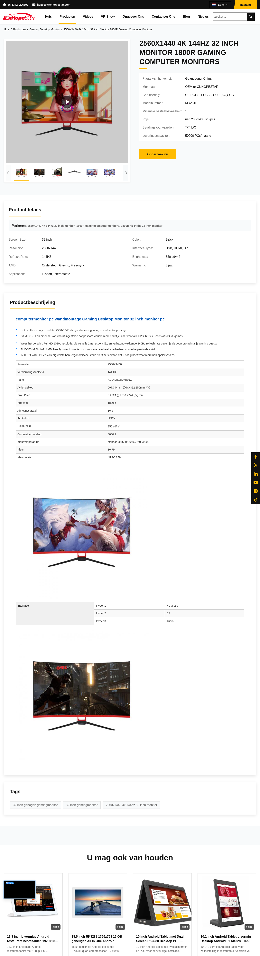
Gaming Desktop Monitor (45, 29)
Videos (88, 16)
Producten (67, 16)
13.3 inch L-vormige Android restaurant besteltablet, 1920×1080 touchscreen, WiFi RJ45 (32, 941)
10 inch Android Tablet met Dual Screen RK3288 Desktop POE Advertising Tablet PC (160, 941)
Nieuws (203, 16)
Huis (48, 16)
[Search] (251, 17)
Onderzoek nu (157, 154)
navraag (245, 4)
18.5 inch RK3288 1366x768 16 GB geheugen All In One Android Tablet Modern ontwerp (97, 941)
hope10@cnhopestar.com (53, 4)
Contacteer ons (163, 16)
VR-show (108, 16)
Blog (186, 16)
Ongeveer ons (133, 16)
